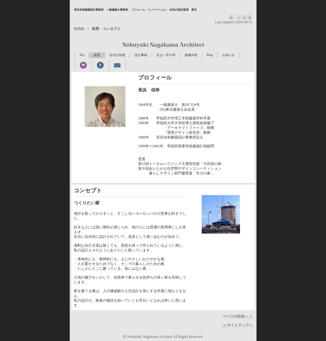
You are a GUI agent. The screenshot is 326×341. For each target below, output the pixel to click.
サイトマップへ (237, 325)
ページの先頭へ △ (237, 316)
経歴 (97, 55)
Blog (210, 55)
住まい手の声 (165, 55)
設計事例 (140, 55)
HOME (79, 29)
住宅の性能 (117, 55)
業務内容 (191, 55)
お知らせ (228, 55)
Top (81, 55)
